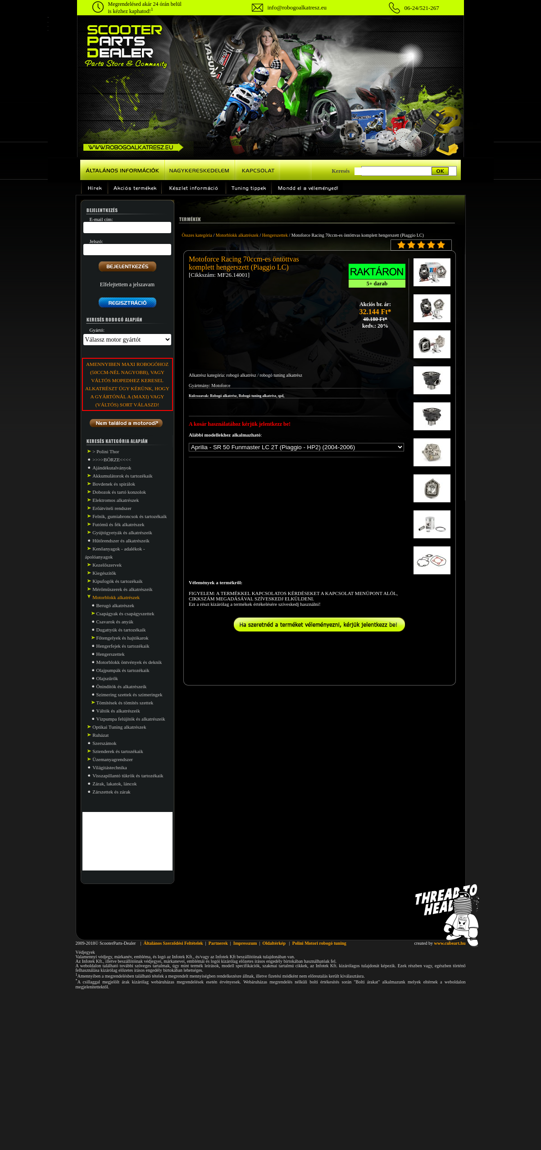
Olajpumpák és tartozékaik (123, 670)
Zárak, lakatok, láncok (114, 783)
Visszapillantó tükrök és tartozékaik (127, 775)
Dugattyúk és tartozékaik (121, 629)
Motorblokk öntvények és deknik (129, 662)
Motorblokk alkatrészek (237, 235)
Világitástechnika (109, 767)
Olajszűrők (107, 678)
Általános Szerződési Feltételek (173, 943)
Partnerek (218, 943)
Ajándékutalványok (111, 467)
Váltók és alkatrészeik (118, 710)
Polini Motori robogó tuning (319, 943)
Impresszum (245, 943)
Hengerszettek (110, 654)
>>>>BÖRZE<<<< (111, 459)
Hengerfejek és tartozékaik (123, 646)
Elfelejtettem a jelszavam (127, 284)
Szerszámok (104, 743)
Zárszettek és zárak (111, 791)
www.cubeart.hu (449, 943)
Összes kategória (197, 235)
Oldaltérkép (274, 943)
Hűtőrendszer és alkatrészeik (120, 540)
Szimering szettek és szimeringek (129, 694)
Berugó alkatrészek (115, 605)
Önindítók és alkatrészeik (121, 686)
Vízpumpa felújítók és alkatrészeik (130, 719)
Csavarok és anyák (114, 621)
